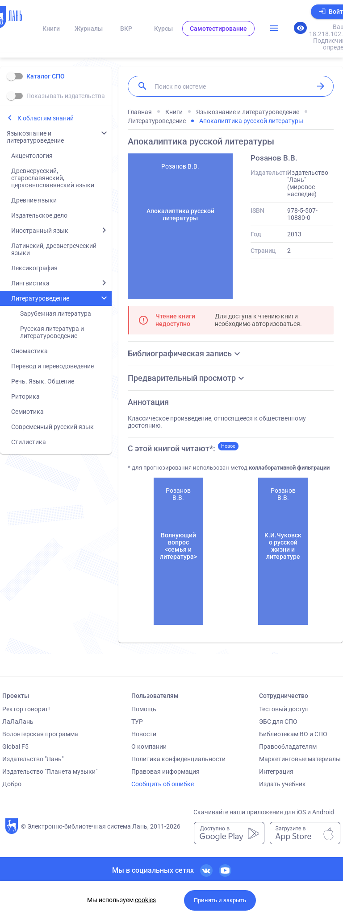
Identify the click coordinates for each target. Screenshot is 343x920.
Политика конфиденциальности (178, 759)
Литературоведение (40, 298)
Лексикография (34, 268)
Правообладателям (288, 746)
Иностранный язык (39, 230)
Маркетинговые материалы (300, 759)
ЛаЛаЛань (17, 721)
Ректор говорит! (26, 709)
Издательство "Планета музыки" (49, 771)
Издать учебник (282, 784)
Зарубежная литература (55, 313)
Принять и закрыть (220, 900)
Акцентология (32, 155)
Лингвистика (30, 283)
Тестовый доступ (284, 709)
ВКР (126, 28)
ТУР (137, 721)
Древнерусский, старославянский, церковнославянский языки (52, 178)
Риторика (25, 396)
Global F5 (15, 746)
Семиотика (27, 411)
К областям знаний (45, 118)
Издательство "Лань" (32, 759)
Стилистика (28, 442)
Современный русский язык (52, 426)
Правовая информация (165, 771)
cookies (145, 899)
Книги (51, 28)
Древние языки (34, 200)
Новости (143, 734)
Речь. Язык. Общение (42, 381)
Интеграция (276, 771)
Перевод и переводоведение (52, 366)
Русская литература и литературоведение (52, 332)
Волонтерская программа (40, 734)
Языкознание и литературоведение (35, 137)
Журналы (89, 28)
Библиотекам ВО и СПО (293, 734)
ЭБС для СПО (278, 721)
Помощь (143, 709)
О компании (149, 746)
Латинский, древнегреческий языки (53, 249)
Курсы (163, 28)
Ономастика (29, 351)
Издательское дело (39, 215)
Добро (11, 784)
